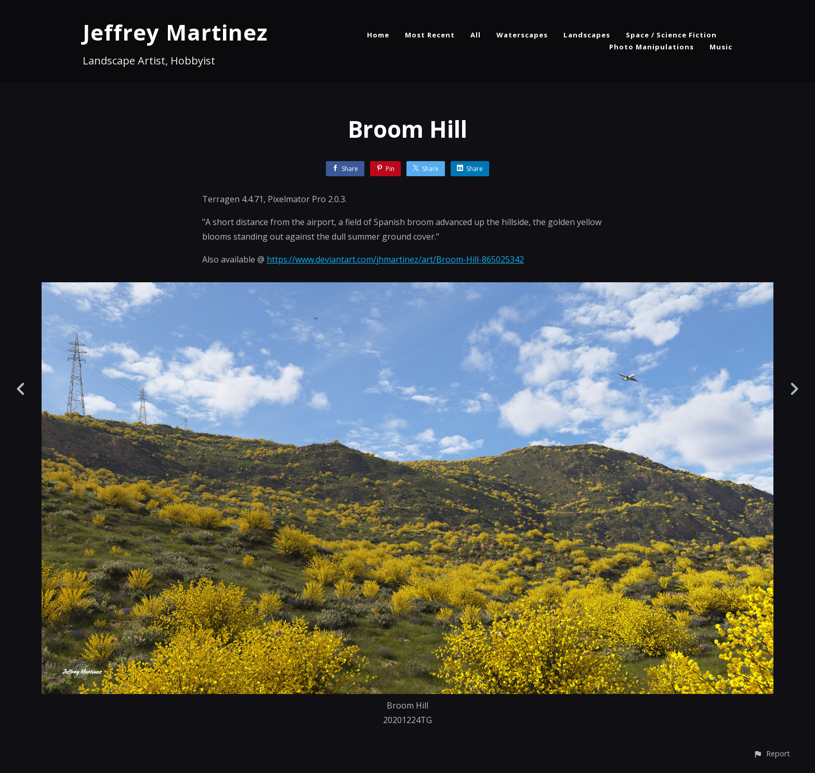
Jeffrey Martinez (175, 32)
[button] (771, 753)
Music (720, 46)
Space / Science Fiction (671, 35)
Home (378, 35)
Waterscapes (522, 35)
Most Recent (430, 35)
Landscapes (586, 35)
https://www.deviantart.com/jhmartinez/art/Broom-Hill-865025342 (395, 259)
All (475, 35)
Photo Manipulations (651, 46)
